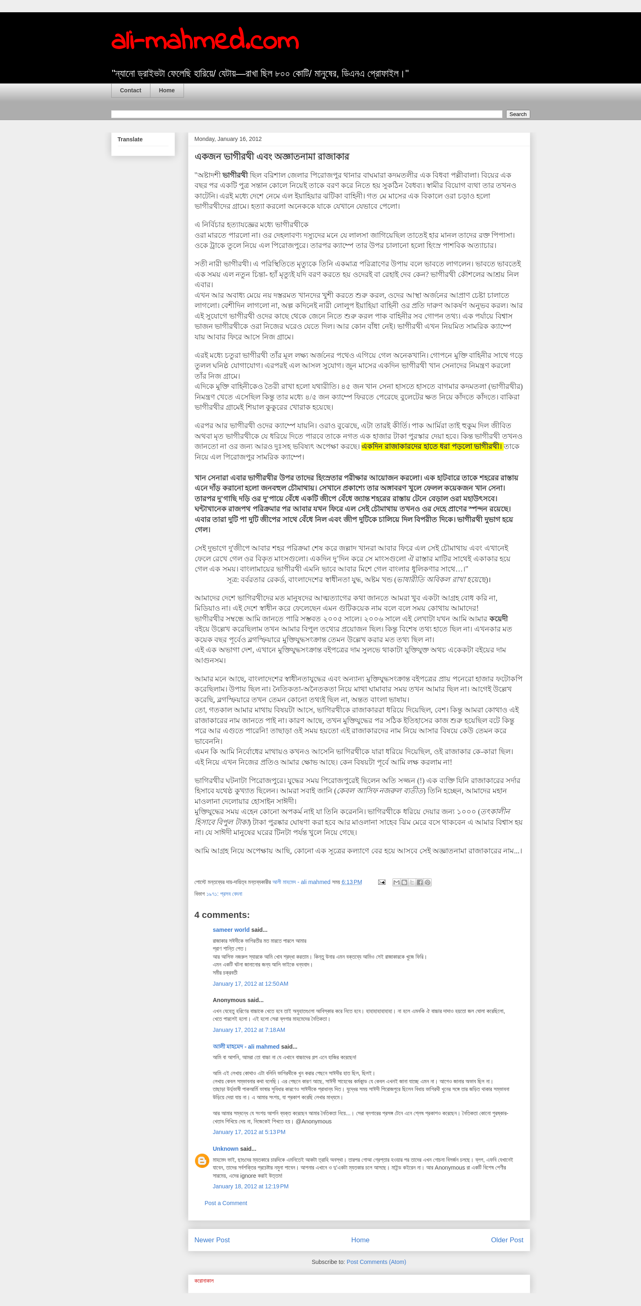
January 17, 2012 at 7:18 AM (249, 1030)
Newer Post (212, 1240)
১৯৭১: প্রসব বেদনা (224, 894)
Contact (130, 90)
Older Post (507, 1240)
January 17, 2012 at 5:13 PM (249, 1132)
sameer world (231, 929)
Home (167, 90)
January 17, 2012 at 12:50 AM (251, 983)
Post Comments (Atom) (376, 1262)
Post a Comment (226, 1203)
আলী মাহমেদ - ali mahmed (246, 1046)
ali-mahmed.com (204, 42)
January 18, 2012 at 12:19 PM (251, 1186)
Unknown (226, 1148)
